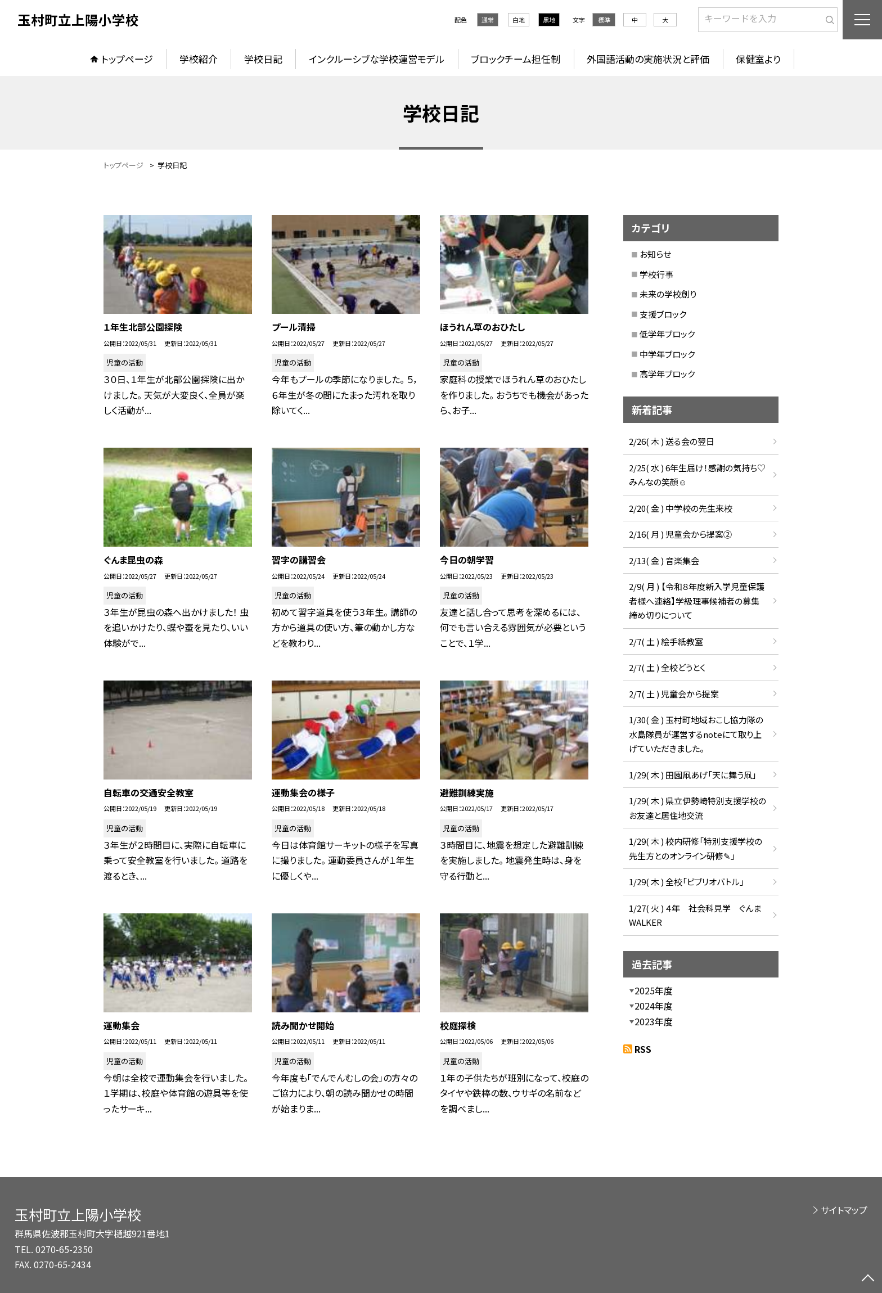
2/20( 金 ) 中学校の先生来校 (680, 508)
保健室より (758, 59)
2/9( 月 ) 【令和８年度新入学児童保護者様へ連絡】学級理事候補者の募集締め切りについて (696, 600)
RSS (642, 1049)
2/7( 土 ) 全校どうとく (667, 667)
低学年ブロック (667, 334)
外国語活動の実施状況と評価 (648, 59)
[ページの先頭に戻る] (868, 1279)
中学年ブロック (667, 354)
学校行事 (656, 274)
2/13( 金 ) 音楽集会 (664, 560)
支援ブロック (663, 314)
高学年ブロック (667, 374)
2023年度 (653, 1021)
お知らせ (655, 254)
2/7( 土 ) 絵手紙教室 (666, 641)
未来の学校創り (668, 294)
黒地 (549, 19)
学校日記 (263, 59)
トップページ (127, 59)
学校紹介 (198, 59)
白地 (518, 19)
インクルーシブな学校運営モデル (376, 59)
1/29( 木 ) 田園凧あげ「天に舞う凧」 (693, 775)
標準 (604, 19)
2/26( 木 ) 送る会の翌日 (671, 441)
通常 (488, 19)
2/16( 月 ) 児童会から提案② (680, 534)
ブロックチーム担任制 (515, 59)
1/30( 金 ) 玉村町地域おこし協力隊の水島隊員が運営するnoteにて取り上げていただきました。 (696, 734)
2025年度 (653, 990)
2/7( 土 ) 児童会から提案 (674, 694)
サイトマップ (844, 1210)
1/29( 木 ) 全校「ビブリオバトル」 (686, 881)
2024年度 (653, 1005)
